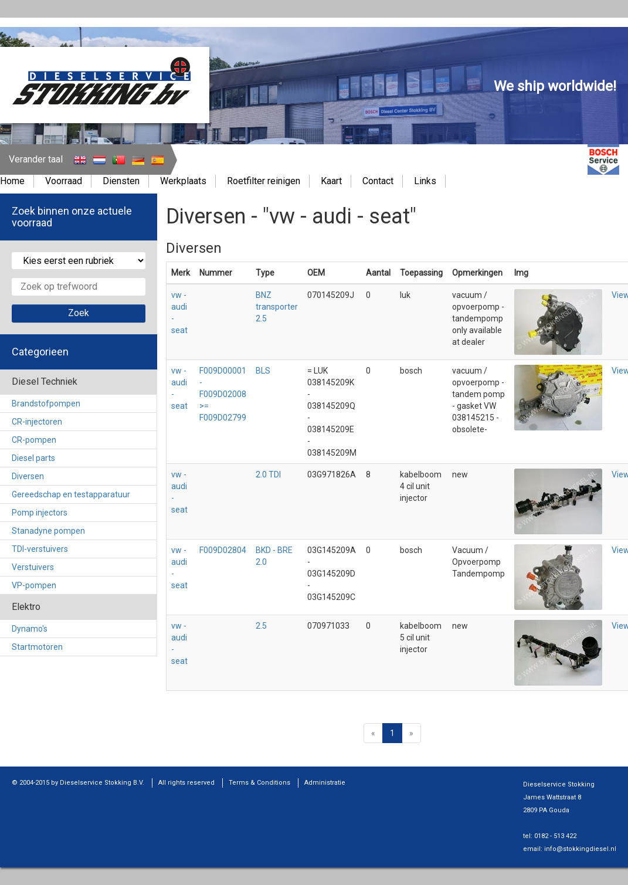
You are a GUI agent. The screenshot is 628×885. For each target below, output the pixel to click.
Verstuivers (33, 567)
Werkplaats (183, 181)
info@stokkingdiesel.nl (580, 849)
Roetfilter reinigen (263, 181)
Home (12, 181)
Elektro (26, 606)
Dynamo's (29, 628)
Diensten (121, 181)
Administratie (324, 782)
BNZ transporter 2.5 (277, 306)
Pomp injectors (39, 512)
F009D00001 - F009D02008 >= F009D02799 (222, 394)
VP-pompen (34, 585)
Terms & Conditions (259, 782)
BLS (263, 370)
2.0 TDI (268, 474)
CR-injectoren (37, 421)
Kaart (331, 181)
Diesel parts (33, 458)
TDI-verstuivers (40, 549)
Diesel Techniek (44, 381)
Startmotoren (37, 647)
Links (425, 181)
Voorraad (63, 181)
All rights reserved (186, 782)
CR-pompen (34, 440)
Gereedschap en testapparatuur (71, 494)
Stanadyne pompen (48, 530)
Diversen (28, 476)
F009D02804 (222, 550)
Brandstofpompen (46, 403)
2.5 (261, 625)
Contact (377, 181)
